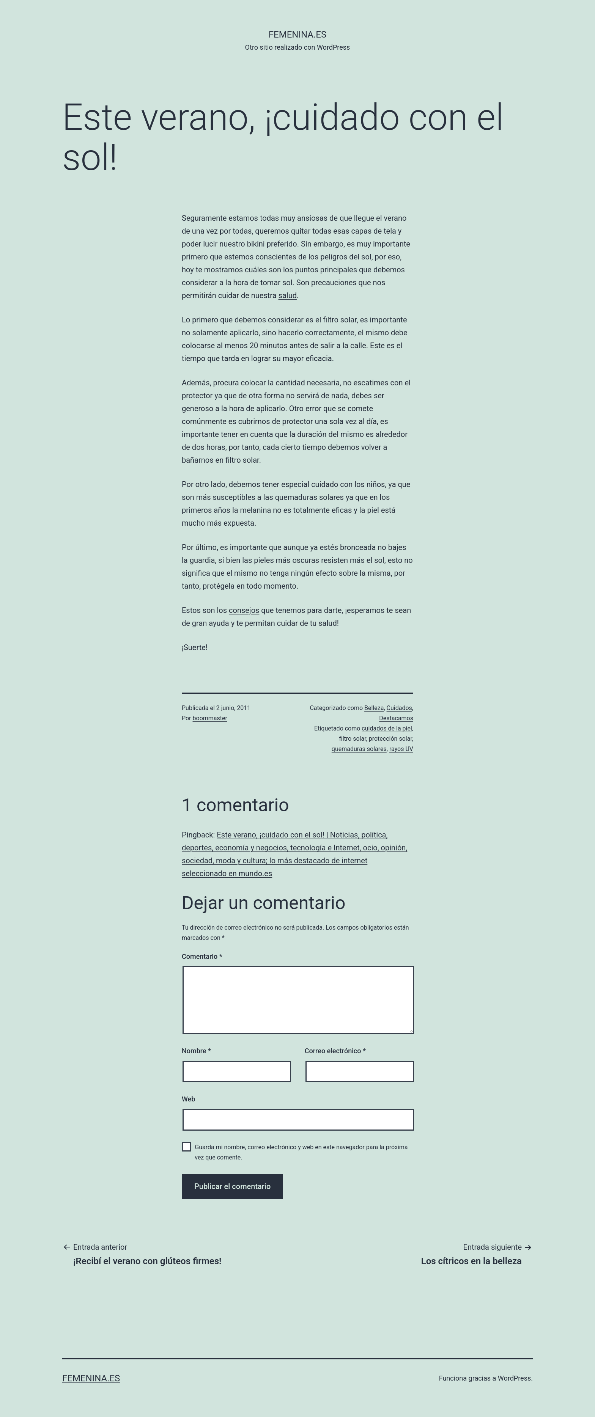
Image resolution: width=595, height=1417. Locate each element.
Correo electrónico (335, 1051)
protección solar (390, 738)
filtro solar (352, 738)
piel (373, 510)
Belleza (374, 708)
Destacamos (396, 718)
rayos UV (401, 748)
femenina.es (297, 34)
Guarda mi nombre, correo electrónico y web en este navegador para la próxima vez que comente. (301, 1152)
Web (188, 1099)
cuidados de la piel (387, 728)
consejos (244, 610)
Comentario (202, 956)
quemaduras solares (359, 748)
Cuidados (399, 708)
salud (288, 295)
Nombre (196, 1051)
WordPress (514, 1378)
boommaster (210, 718)
